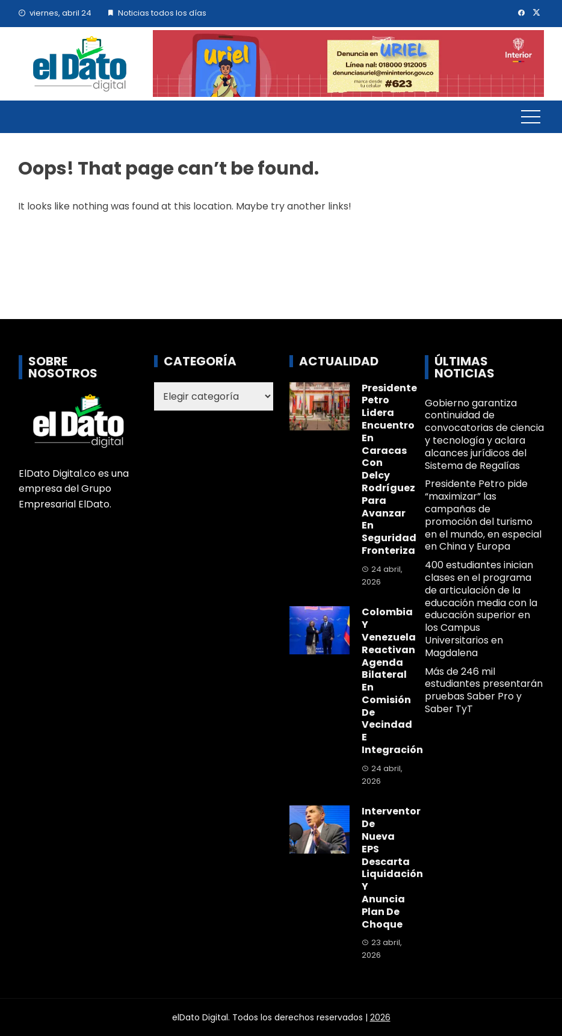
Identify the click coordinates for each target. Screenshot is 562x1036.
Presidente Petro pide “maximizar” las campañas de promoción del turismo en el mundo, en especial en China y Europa (483, 515)
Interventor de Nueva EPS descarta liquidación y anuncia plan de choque (392, 867)
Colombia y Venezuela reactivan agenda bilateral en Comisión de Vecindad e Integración (392, 681)
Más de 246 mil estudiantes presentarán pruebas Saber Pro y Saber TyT (484, 690)
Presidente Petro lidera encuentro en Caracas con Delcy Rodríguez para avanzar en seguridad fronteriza (389, 469)
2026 (380, 1017)
